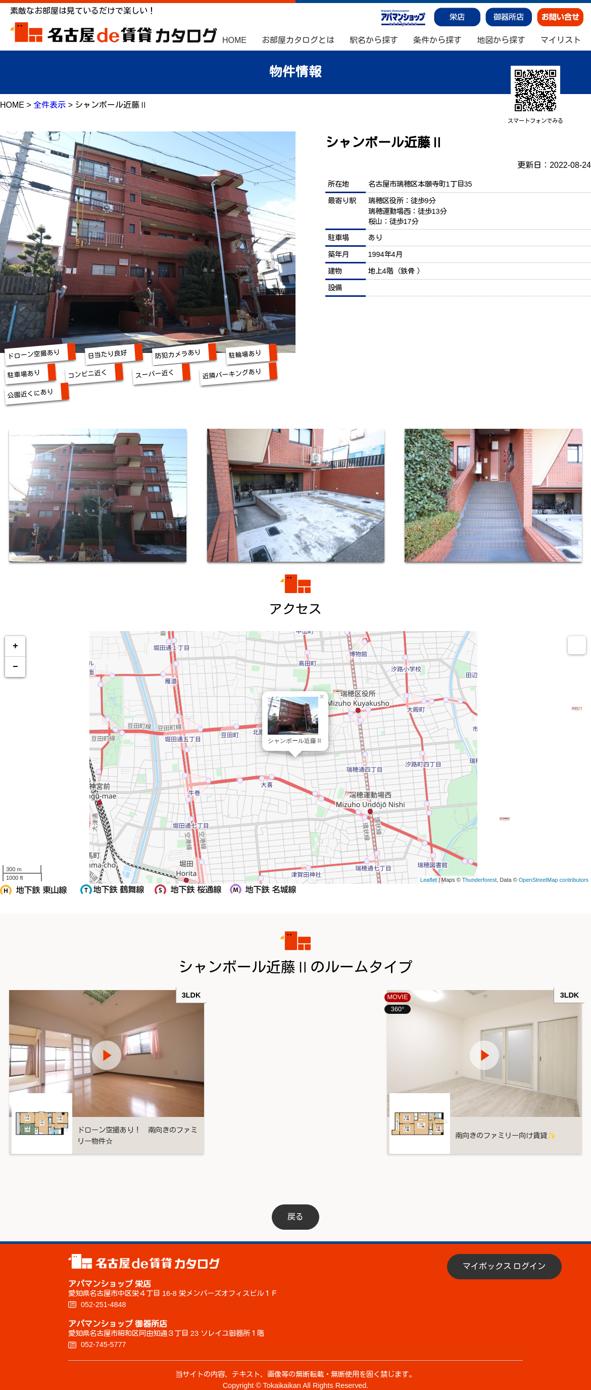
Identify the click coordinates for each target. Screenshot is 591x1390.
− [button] (15, 667)
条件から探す (437, 40)
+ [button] (15, 646)
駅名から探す (374, 40)
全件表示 (49, 105)
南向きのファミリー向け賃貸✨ (523, 1124)
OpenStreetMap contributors (553, 880)
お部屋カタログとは (298, 40)
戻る (295, 1205)
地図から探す (501, 40)
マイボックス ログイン (504, 1254)
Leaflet (428, 880)
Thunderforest (479, 880)
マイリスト (560, 40)
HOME (234, 40)
